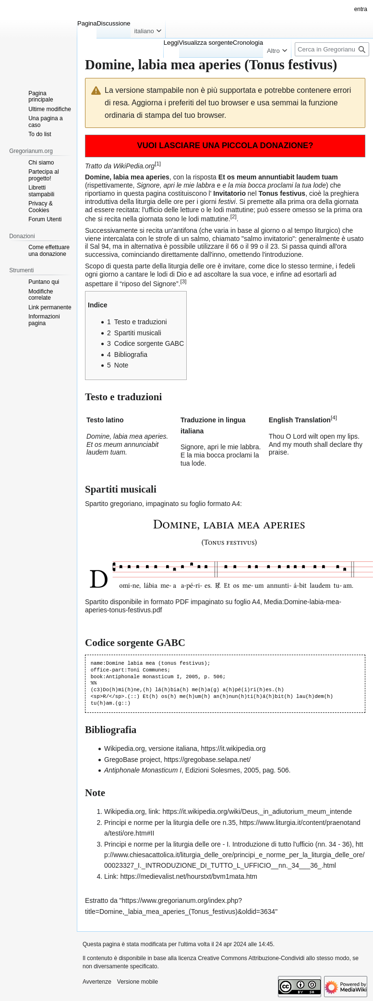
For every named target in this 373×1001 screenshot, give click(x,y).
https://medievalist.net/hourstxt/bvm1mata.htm (188, 876)
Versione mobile (137, 981)
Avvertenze (97, 981)
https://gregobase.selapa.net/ (207, 759)
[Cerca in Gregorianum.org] (332, 49)
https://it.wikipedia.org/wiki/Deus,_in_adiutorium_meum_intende (257, 811)
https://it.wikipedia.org (233, 748)
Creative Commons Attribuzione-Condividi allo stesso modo (273, 958)
